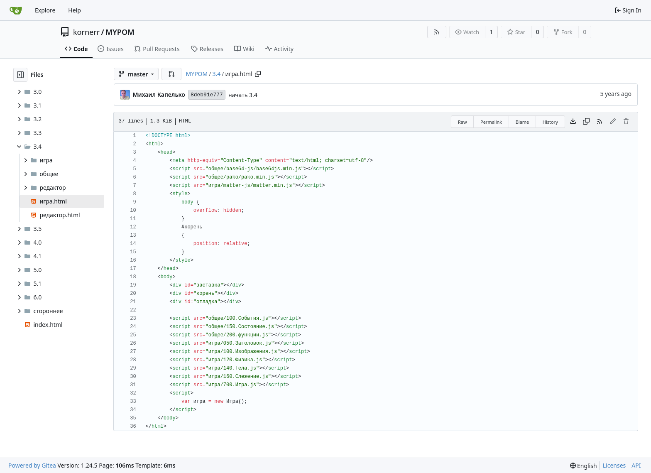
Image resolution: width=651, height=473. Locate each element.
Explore (45, 10)
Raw (462, 122)
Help (74, 10)
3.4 (216, 74)
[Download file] (573, 122)
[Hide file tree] (20, 75)
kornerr (86, 32)
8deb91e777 (207, 95)
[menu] (583, 466)
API (636, 465)
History (550, 122)
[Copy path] (258, 74)
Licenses (614, 465)
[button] (171, 74)
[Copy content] (586, 122)
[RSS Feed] (436, 32)
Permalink (491, 122)
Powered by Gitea (32, 465)
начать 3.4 (242, 95)
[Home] (15, 10)
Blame (522, 122)
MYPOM (120, 32)
